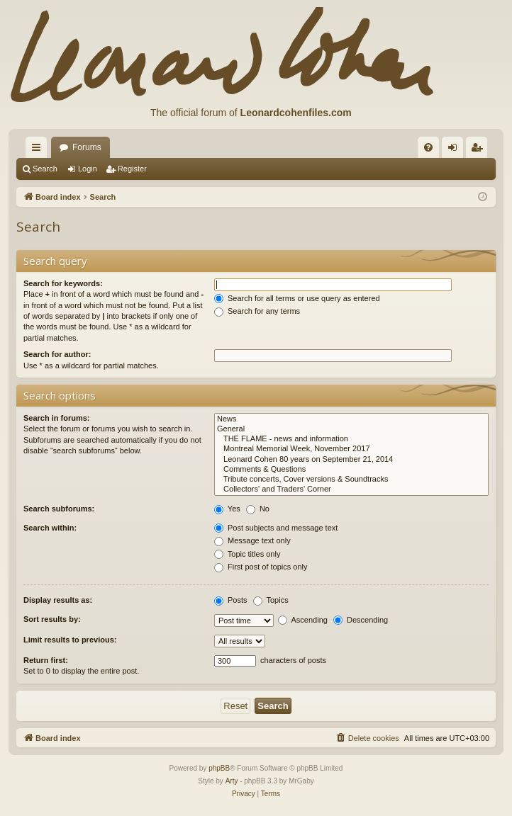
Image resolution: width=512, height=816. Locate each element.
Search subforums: (58, 508)
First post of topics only (261, 566)
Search (45, 168)
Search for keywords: (63, 283)
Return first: (45, 660)
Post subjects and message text (276, 527)
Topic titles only (247, 554)
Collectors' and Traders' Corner (351, 489)
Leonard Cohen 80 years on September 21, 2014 (351, 460)
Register (132, 168)
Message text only (252, 540)
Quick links (39, 150)
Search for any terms (257, 311)
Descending (360, 620)
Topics (271, 600)
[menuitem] (428, 147)
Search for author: (57, 354)
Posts (230, 600)
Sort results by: (52, 619)
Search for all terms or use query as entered (297, 298)
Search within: (50, 527)
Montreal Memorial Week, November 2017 (351, 449)
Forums (86, 147)
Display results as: (57, 600)
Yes (227, 508)
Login (87, 168)
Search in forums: (56, 418)
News (351, 419)
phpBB (219, 768)
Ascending (303, 620)
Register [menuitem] (479, 150)
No (257, 508)
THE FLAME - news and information (351, 439)
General (351, 429)
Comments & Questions (351, 470)
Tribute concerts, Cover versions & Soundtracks (351, 479)
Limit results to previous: (69, 639)
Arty (232, 781)
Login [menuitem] (455, 150)
